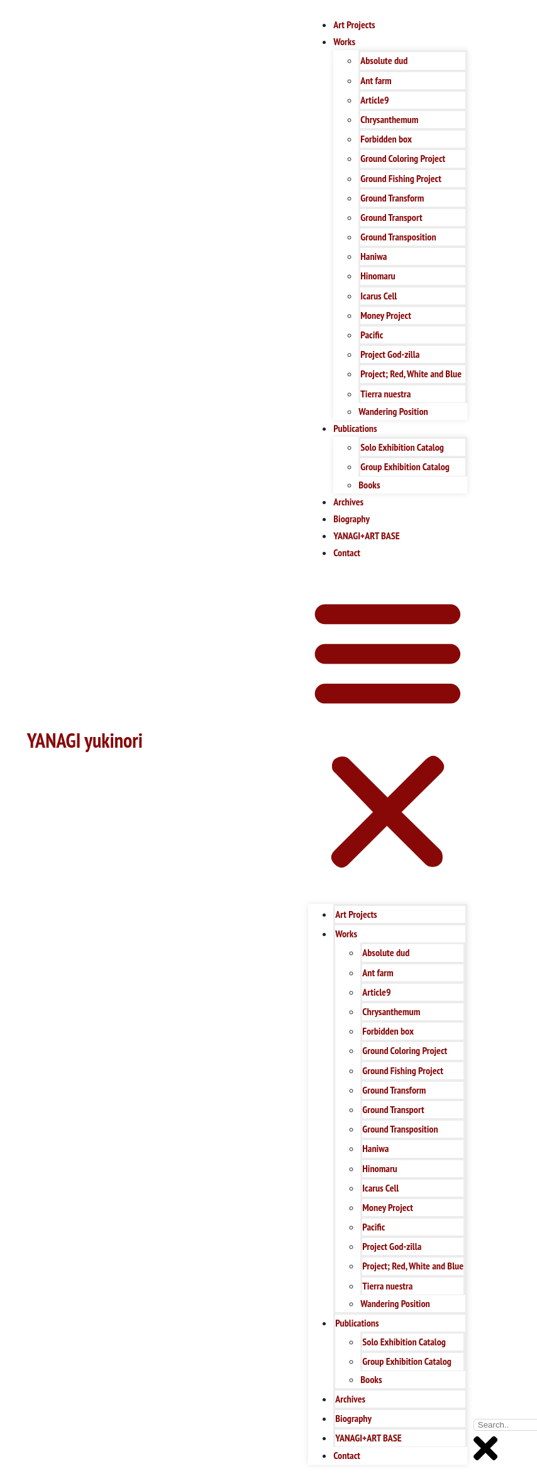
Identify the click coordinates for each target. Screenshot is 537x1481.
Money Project (385, 315)
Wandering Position (393, 411)
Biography (351, 518)
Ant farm (375, 80)
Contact (346, 552)
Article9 (374, 100)
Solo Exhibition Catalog (402, 447)
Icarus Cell (378, 295)
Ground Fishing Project (400, 178)
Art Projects (354, 24)
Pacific (371, 334)
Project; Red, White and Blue (411, 373)
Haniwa (373, 256)
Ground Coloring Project (402, 158)
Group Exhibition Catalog (405, 466)
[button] (387, 732)
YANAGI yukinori (85, 740)
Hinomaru (377, 275)
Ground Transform (392, 197)
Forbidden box (386, 138)
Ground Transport (391, 217)
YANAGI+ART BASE (366, 535)
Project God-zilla (389, 354)
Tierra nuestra (385, 393)
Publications (355, 428)
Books (369, 484)
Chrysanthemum (389, 119)
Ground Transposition (398, 236)
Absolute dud (383, 60)
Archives (348, 501)
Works (344, 41)
